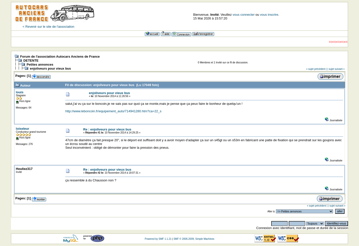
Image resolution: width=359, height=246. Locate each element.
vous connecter (244, 14)
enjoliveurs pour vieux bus (50, 68)
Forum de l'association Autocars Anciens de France (60, 56)
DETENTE (31, 60)
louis (19, 92)
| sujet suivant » (336, 69)
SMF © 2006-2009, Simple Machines (194, 239)
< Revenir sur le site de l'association (48, 26)
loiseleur (22, 128)
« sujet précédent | (316, 69)
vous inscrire (269, 14)
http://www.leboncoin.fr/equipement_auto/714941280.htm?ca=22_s (113, 111)
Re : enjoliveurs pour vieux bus (107, 129)
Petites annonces (40, 64)
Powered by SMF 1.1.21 (158, 239)
